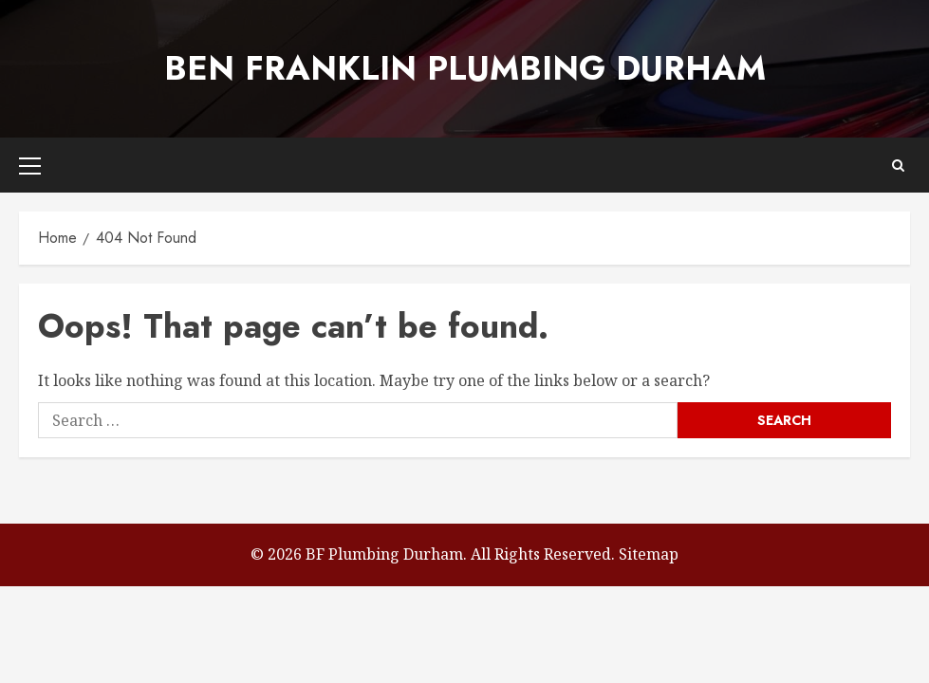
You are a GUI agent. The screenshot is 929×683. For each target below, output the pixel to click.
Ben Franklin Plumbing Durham (465, 68)
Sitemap (648, 554)
